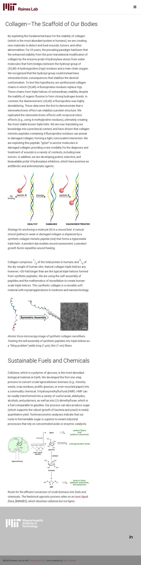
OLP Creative (69, 560)
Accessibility (38, 560)
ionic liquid (81, 496)
